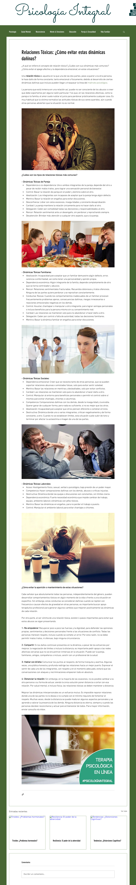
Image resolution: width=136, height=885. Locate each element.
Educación (72, 31)
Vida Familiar (105, 31)
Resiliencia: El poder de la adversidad (66, 840)
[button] (124, 32)
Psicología (12, 31)
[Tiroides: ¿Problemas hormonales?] (27, 826)
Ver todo (124, 811)
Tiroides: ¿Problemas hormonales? (24, 840)
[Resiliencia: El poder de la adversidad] (68, 826)
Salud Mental (26, 31)
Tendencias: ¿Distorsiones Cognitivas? (107, 840)
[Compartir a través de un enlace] (23, 794)
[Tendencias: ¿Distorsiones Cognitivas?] (109, 826)
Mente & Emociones (57, 31)
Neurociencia (40, 31)
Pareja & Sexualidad (88, 31)
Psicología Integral (61, 12)
